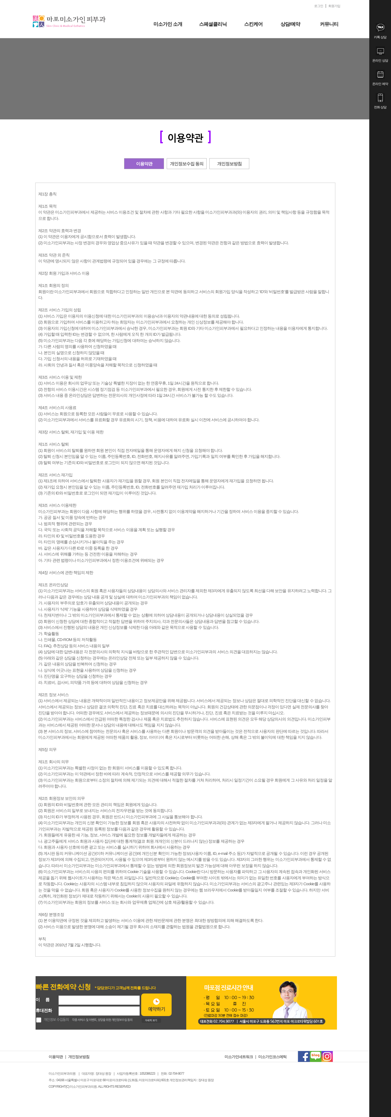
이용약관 (144, 163)
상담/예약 (290, 24)
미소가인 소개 (167, 24)
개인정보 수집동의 (56, 1019)
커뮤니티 (329, 24)
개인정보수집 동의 (186, 163)
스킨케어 (253, 24)
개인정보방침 (229, 163)
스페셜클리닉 (213, 24)
